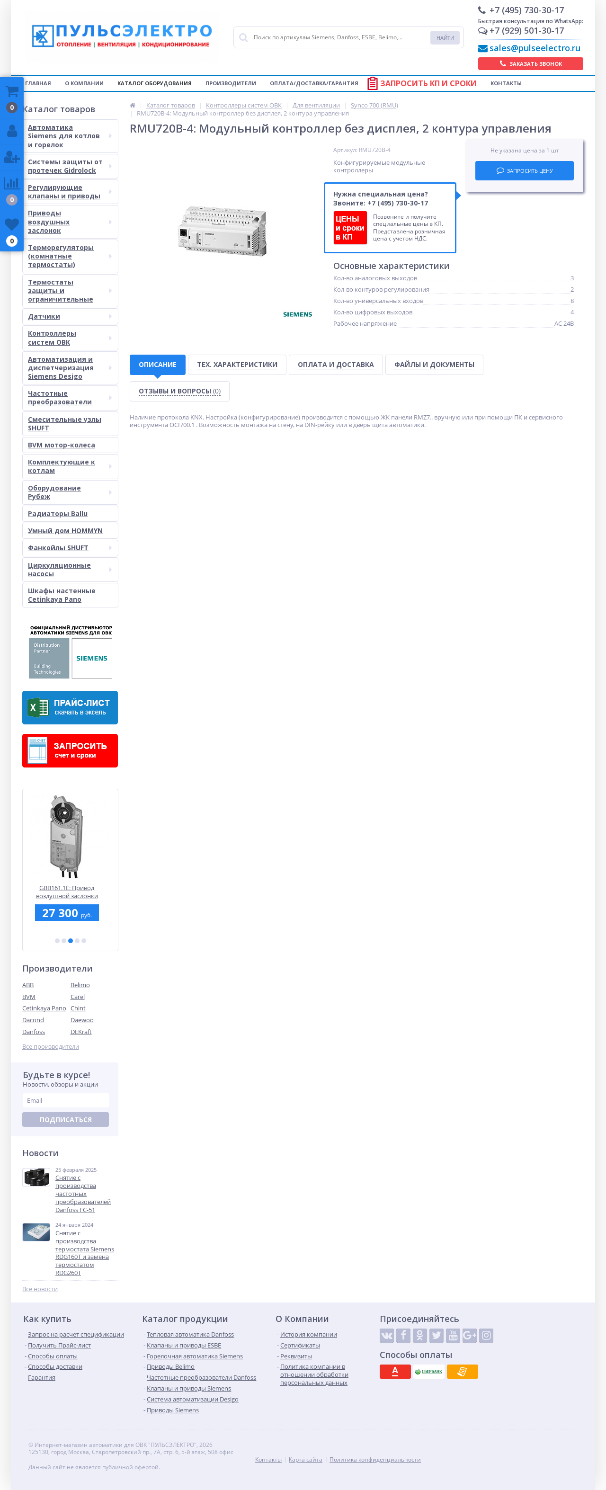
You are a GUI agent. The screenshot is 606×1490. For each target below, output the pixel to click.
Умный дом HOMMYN (65, 530)
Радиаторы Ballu (58, 513)
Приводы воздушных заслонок (70, 221)
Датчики (70, 316)
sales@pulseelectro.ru (535, 48)
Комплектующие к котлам (70, 466)
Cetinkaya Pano (44, 1008)
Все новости (40, 1289)
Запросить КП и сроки (428, 83)
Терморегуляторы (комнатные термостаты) (70, 256)
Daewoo (82, 1020)
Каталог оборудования (154, 83)
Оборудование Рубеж (70, 492)
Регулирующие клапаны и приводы (70, 191)
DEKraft (81, 1031)
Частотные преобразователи (70, 397)
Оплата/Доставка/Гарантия (314, 83)
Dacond (33, 1020)
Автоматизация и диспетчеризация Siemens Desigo (70, 368)
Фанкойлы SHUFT (70, 547)
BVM (29, 996)
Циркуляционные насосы (70, 569)
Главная (38, 83)
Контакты (506, 83)
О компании (84, 83)
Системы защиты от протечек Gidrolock (70, 166)
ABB (28, 985)
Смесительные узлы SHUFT (64, 423)
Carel (78, 996)
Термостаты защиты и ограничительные (70, 290)
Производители (230, 83)
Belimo (80, 985)
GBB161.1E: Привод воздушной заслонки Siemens (70, 892)
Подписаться (66, 1119)
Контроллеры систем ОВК (70, 337)
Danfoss (33, 1031)
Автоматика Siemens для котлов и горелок (70, 136)
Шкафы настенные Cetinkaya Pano (62, 595)
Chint (78, 1008)
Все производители (50, 1047)
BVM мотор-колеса (61, 444)
